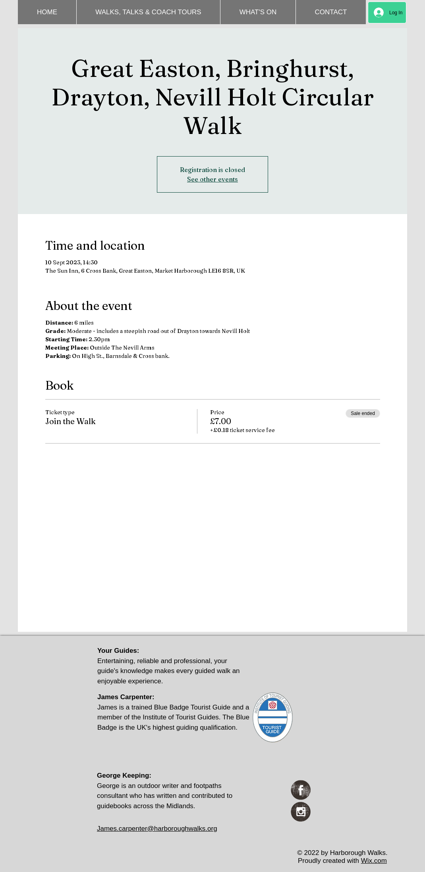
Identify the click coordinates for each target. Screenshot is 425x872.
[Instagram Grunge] (301, 812)
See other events (212, 179)
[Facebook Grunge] (301, 790)
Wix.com (374, 860)
